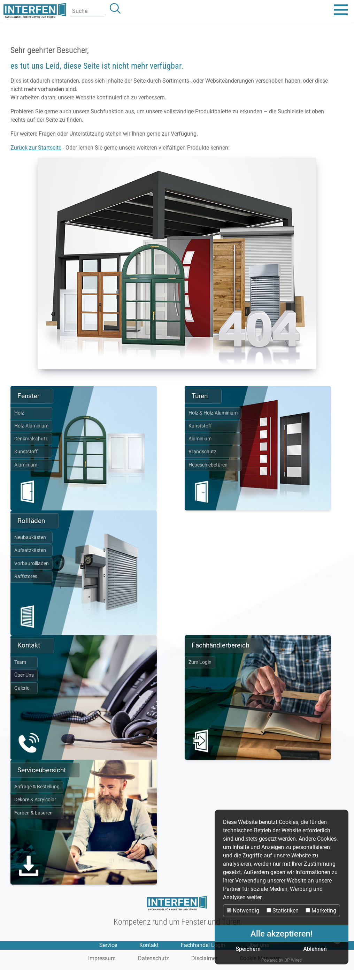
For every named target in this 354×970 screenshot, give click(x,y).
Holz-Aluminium (31, 426)
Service (108, 945)
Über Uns (24, 675)
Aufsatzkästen (30, 550)
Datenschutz (153, 958)
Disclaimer (204, 958)
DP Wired (293, 960)
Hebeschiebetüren (208, 465)
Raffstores (25, 576)
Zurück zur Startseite (35, 147)
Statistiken (283, 910)
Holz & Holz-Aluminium (213, 413)
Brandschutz (202, 452)
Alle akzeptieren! (282, 934)
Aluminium (25, 465)
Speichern (248, 949)
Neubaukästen (30, 537)
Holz (19, 413)
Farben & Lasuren (33, 813)
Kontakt (149, 945)
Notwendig (243, 910)
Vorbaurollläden (31, 564)
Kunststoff (26, 452)
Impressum (102, 958)
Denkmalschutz (31, 439)
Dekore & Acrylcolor (35, 800)
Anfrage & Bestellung (37, 787)
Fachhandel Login (203, 945)
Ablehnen (315, 949)
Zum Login (199, 662)
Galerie (21, 688)
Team (20, 662)
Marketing (321, 910)
